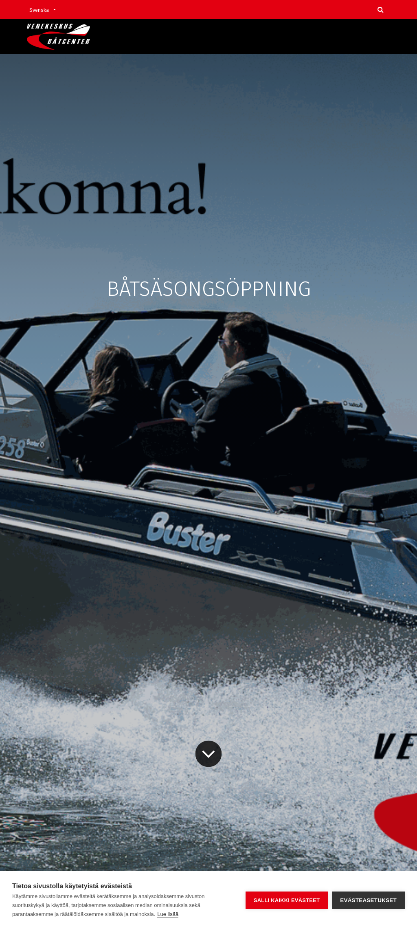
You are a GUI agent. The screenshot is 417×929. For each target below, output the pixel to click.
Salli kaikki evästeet (287, 900)
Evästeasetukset (368, 900)
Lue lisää (167, 914)
